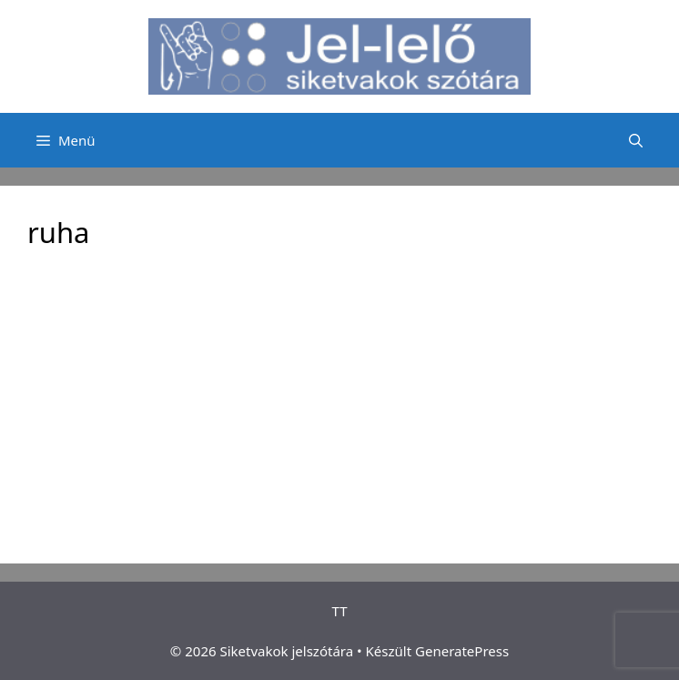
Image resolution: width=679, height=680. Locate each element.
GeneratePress (462, 651)
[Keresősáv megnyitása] (636, 140)
